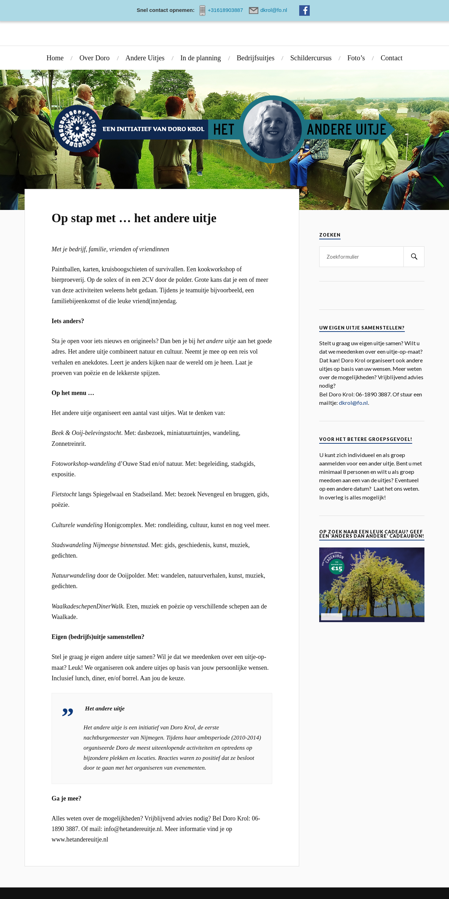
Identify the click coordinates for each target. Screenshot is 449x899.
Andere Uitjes (145, 58)
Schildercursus (310, 58)
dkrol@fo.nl (353, 402)
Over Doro (94, 58)
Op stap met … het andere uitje (134, 218)
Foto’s (356, 58)
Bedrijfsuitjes (256, 58)
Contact (391, 58)
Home (55, 58)
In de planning (200, 58)
